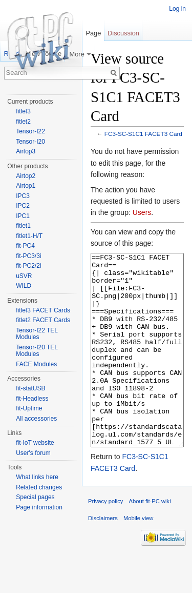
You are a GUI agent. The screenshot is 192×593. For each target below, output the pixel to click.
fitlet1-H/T (29, 236)
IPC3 (23, 196)
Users (142, 212)
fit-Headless (32, 398)
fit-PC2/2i (28, 265)
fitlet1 (23, 225)
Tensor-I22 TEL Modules (36, 334)
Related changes (39, 487)
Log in (177, 8)
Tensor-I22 (30, 131)
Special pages (35, 497)
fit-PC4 (25, 245)
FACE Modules (36, 364)
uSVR (24, 276)
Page (93, 33)
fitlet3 (23, 111)
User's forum (33, 453)
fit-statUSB (30, 388)
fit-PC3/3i (28, 256)
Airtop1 (25, 185)
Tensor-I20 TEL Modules (36, 351)
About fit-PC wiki (150, 540)
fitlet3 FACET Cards (43, 310)
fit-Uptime (29, 408)
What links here (37, 477)
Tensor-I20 (30, 141)
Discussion (123, 33)
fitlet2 (23, 121)
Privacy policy (105, 540)
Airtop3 (25, 151)
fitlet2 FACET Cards (43, 320)
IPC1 (23, 216)
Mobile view (138, 557)
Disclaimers (103, 557)
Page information (39, 507)
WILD (23, 285)
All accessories (36, 418)
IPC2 (23, 205)
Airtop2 (25, 176)
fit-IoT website (35, 442)
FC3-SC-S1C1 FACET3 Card (143, 133)
